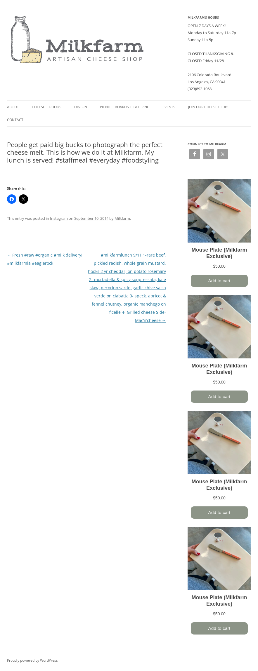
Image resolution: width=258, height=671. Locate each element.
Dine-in (80, 106)
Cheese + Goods (46, 106)
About (13, 106)
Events (168, 106)
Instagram (59, 218)
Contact (15, 119)
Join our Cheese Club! (208, 106)
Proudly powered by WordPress (32, 660)
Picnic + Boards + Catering (125, 106)
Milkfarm (122, 218)
